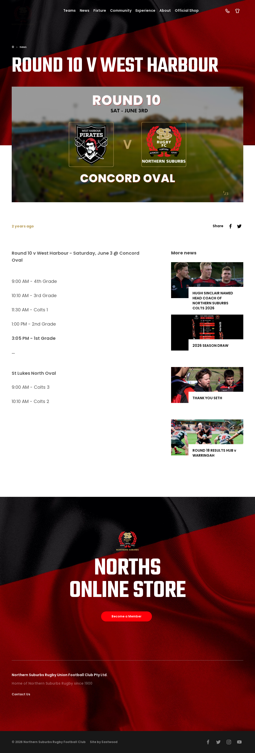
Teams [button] (69, 10)
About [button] (165, 10)
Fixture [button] (99, 10)
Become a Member (126, 616)
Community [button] (120, 10)
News (23, 47)
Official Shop (187, 10)
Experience (145, 10)
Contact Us (21, 694)
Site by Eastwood (104, 742)
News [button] (84, 10)
